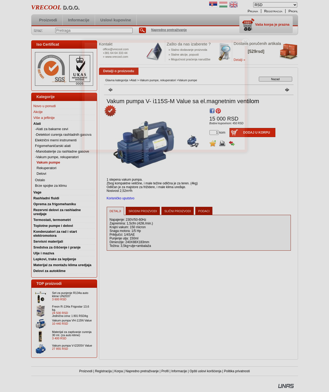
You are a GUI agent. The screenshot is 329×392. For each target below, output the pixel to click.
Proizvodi (85, 371)
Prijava (253, 11)
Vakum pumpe (48, 162)
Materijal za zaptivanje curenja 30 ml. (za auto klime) (72, 333)
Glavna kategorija (116, 80)
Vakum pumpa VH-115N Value (72, 320)
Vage (37, 192)
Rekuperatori (46, 168)
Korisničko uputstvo (120, 198)
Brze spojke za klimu (51, 186)
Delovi (41, 174)
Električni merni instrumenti (56, 140)
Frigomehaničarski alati (53, 146)
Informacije (179, 371)
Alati (133, 80)
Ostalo (40, 180)
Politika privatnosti (237, 371)
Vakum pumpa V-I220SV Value (72, 345)
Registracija (103, 371)
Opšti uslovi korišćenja (205, 371)
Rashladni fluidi (46, 198)
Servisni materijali (48, 241)
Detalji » (239, 60)
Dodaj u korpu (256, 132)
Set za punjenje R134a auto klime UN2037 (70, 294)
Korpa (118, 371)
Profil (165, 371)
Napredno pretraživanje (142, 371)
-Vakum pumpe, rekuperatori (157, 80)
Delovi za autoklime (49, 271)
